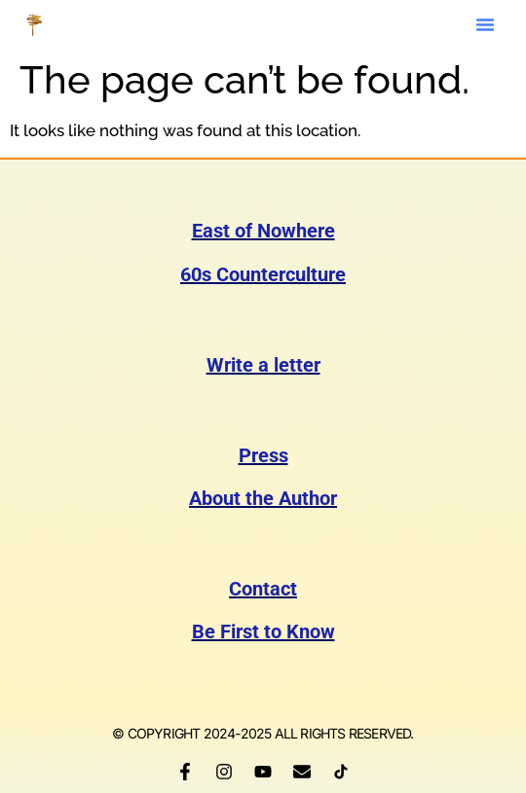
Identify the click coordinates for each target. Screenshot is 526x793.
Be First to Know (263, 631)
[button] (485, 24)
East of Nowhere (263, 230)
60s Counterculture (263, 274)
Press (263, 455)
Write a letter (263, 365)
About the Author (263, 498)
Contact (263, 588)
